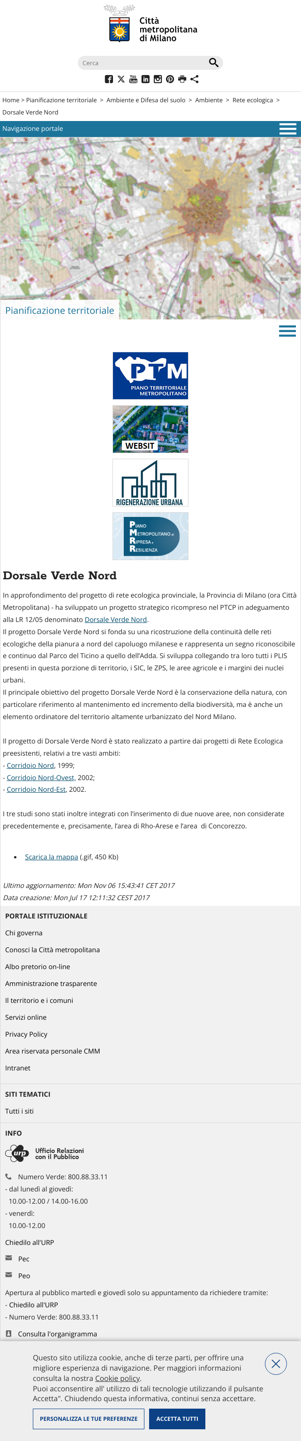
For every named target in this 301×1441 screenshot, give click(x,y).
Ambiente (209, 100)
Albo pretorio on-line (37, 967)
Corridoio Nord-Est (36, 789)
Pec (24, 1259)
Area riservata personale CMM (52, 1051)
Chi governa (24, 933)
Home (11, 100)
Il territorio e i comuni (39, 1000)
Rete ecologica (253, 100)
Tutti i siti (19, 1111)
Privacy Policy (26, 1034)
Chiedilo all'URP (30, 1242)
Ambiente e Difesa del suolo (145, 100)
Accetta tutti (177, 1419)
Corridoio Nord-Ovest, (41, 778)
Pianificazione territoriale (61, 100)
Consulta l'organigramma (58, 1334)
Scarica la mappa (51, 857)
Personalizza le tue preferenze (88, 1419)
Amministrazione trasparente (51, 983)
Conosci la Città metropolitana (52, 950)
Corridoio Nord (30, 765)
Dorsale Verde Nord (116, 619)
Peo (24, 1276)
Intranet (17, 1068)
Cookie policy (117, 1378)
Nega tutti (276, 1364)
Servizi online (25, 1017)
